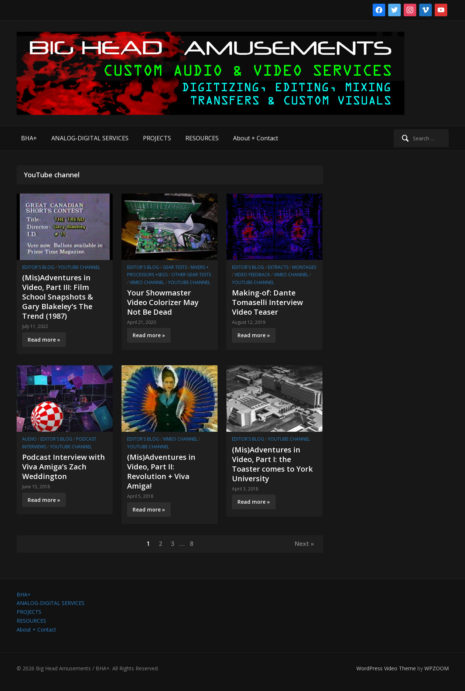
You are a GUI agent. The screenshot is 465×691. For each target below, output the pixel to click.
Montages (304, 267)
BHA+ (29, 138)
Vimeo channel (147, 282)
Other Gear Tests (191, 274)
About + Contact (255, 138)
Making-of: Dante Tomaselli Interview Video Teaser (267, 302)
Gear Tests (175, 267)
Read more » (44, 339)
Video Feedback (252, 274)
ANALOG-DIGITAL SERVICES (90, 138)
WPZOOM (436, 668)
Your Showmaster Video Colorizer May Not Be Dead (163, 302)
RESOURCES (202, 138)
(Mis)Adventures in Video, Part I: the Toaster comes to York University (272, 464)
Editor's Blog (38, 267)
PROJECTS (157, 138)
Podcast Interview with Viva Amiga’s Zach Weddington (63, 466)
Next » (304, 544)
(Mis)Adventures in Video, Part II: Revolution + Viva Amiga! (161, 471)
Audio (29, 439)
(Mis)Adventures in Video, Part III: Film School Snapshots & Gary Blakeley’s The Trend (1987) (57, 297)
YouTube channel (79, 267)
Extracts (278, 267)
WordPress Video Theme (386, 668)
